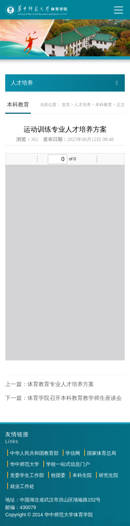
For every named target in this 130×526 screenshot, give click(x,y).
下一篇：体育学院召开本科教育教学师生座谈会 (63, 398)
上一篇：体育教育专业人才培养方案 (49, 384)
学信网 (73, 453)
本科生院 (82, 475)
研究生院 (108, 475)
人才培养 (82, 104)
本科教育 (103, 104)
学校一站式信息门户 (68, 464)
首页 (66, 104)
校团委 (58, 475)
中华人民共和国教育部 (34, 453)
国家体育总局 (101, 453)
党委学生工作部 (27, 475)
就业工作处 (22, 486)
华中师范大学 (24, 464)
